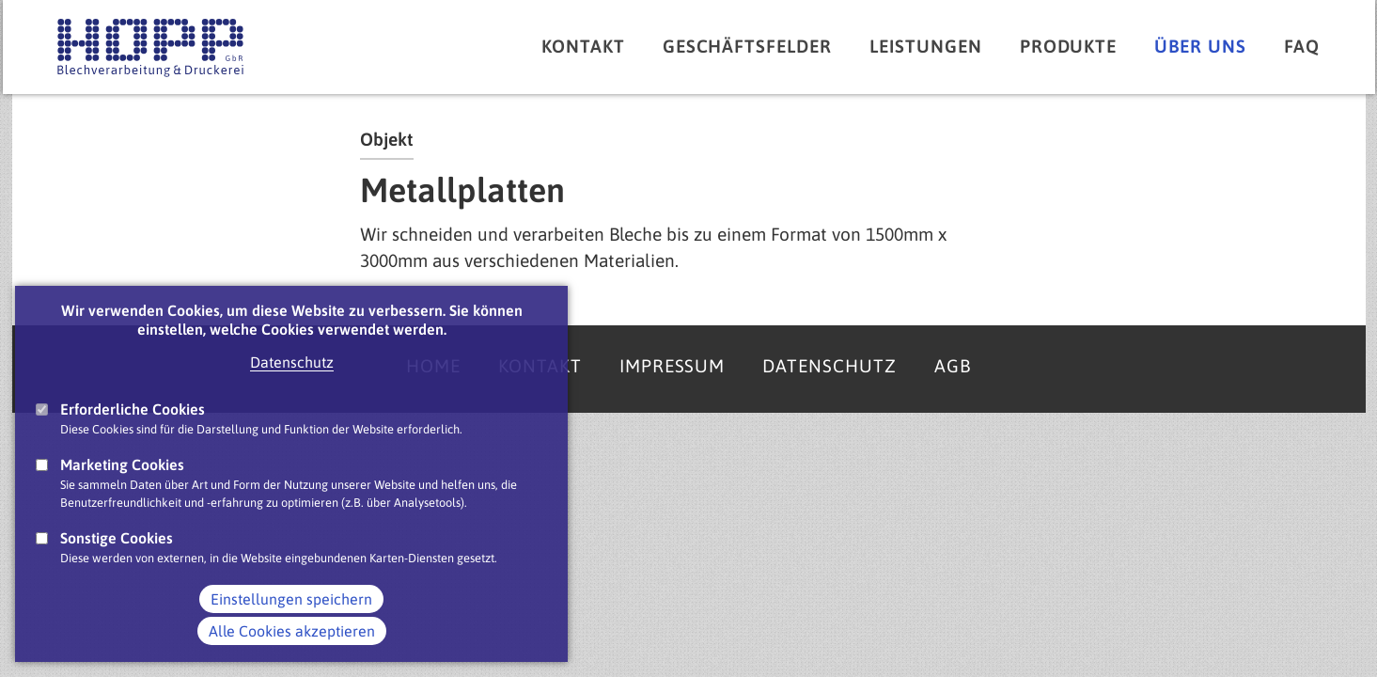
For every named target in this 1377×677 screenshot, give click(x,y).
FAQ (1302, 46)
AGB (952, 365)
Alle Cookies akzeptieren (292, 650)
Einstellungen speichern (291, 618)
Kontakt (583, 46)
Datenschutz (292, 381)
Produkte (1069, 46)
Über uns (1200, 46)
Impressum (672, 365)
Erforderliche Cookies (132, 428)
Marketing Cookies (122, 484)
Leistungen (925, 46)
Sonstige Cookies (116, 558)
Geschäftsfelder (747, 46)
